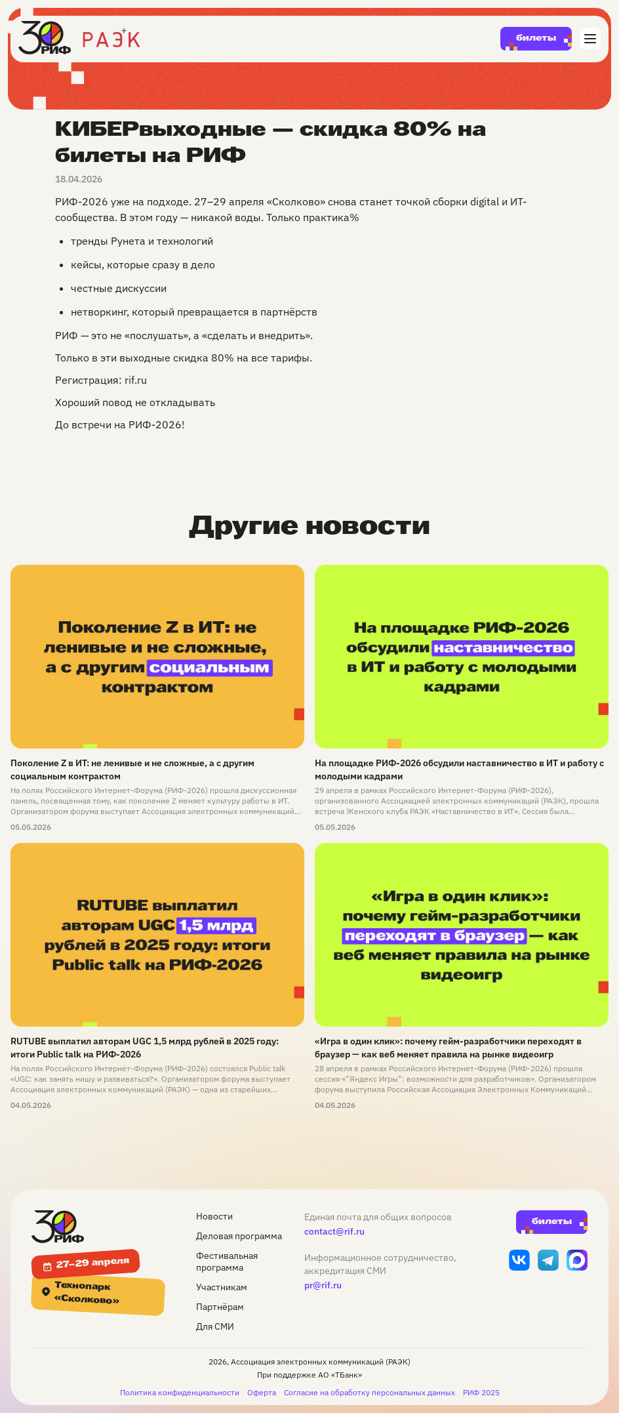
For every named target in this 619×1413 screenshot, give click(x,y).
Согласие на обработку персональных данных (369, 1392)
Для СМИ (215, 1326)
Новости (214, 1216)
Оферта (261, 1392)
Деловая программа (239, 1236)
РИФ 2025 (481, 1392)
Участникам (221, 1287)
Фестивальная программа (227, 1261)
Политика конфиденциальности (179, 1392)
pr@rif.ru (323, 1285)
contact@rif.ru (334, 1231)
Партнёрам (220, 1307)
